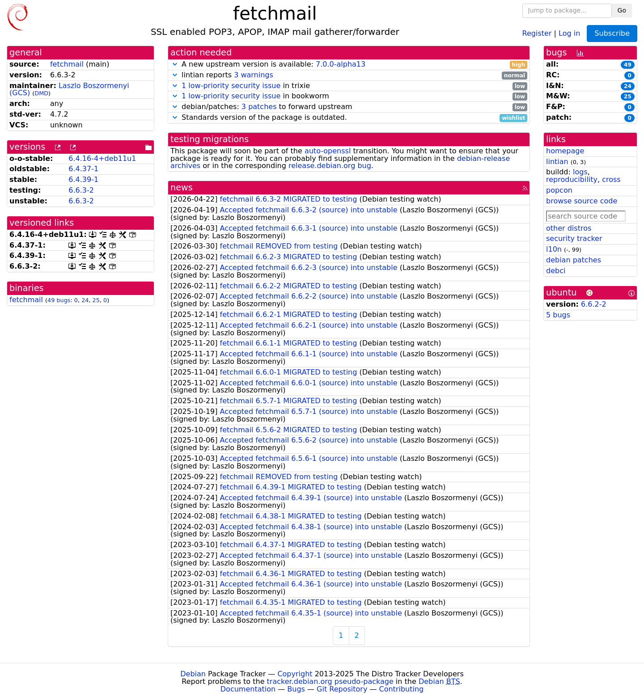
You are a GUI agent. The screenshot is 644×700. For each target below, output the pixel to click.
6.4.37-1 (83, 168)
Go (622, 10)
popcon (559, 190)
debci (555, 270)
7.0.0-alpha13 (340, 64)
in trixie (348, 86)
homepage (565, 151)
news (181, 187)
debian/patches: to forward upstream (348, 107)
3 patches (259, 106)
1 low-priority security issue (231, 85)
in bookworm (348, 96)
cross (611, 179)
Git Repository (342, 689)
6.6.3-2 (81, 190)
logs (580, 172)
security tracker (574, 238)
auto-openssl (328, 151)
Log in (569, 33)
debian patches (573, 260)
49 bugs (58, 300)
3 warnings (253, 75)
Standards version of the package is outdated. (348, 118)
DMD (41, 93)
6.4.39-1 (83, 179)
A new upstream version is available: (348, 64)
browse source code (581, 201)
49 (627, 65)
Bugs (296, 689)
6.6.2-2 (593, 304)
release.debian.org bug (329, 165)
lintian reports (348, 75)
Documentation (247, 689)
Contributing (401, 689)
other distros (568, 228)
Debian (193, 674)
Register (537, 33)
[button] (175, 64)
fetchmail (67, 64)
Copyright (294, 674)
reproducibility (571, 179)
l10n (554, 249)
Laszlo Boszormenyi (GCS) (69, 89)
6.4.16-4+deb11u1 (102, 158)
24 (85, 300)
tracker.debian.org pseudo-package (330, 681)
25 (96, 300)
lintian (557, 161)
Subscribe (612, 33)
